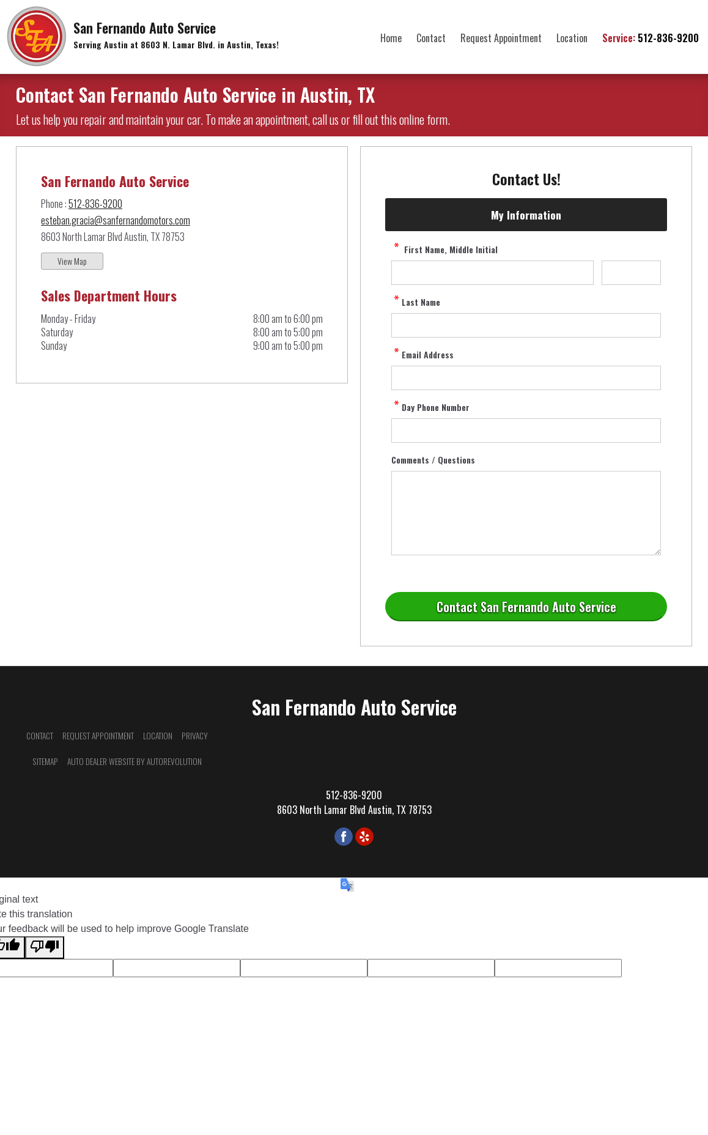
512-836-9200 (650, 38)
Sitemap (45, 761)
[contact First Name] (492, 273)
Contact (431, 38)
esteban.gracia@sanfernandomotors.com (115, 220)
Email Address (422, 354)
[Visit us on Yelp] (364, 836)
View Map (72, 260)
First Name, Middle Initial (444, 249)
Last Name (415, 301)
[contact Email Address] (526, 378)
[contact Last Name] (526, 325)
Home (391, 38)
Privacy (195, 736)
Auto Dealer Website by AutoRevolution (134, 761)
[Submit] (526, 606)
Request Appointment (501, 38)
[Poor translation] (44, 947)
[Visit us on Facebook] (343, 836)
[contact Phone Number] (526, 430)
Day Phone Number (430, 407)
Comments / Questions (433, 459)
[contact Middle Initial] (631, 273)
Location (572, 38)
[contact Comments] (526, 513)
